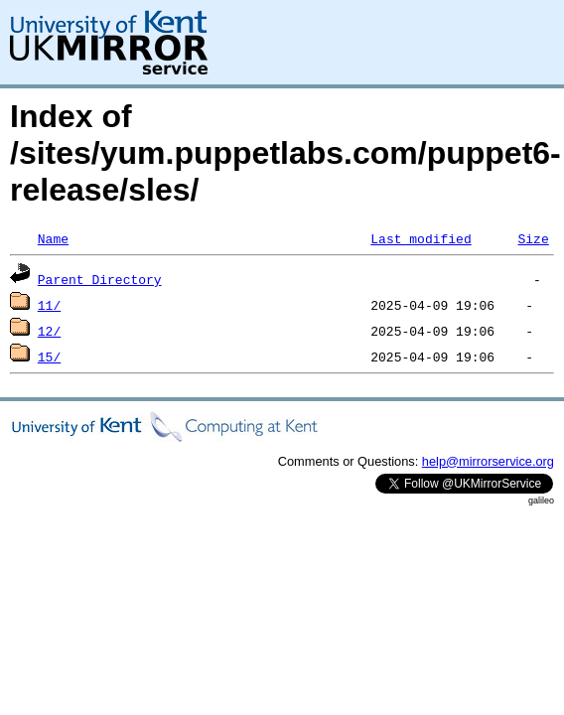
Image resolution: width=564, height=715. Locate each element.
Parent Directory (100, 279)
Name (53, 238)
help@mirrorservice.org (488, 461)
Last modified (420, 238)
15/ (49, 356)
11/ (49, 305)
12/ (49, 331)
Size (532, 238)
